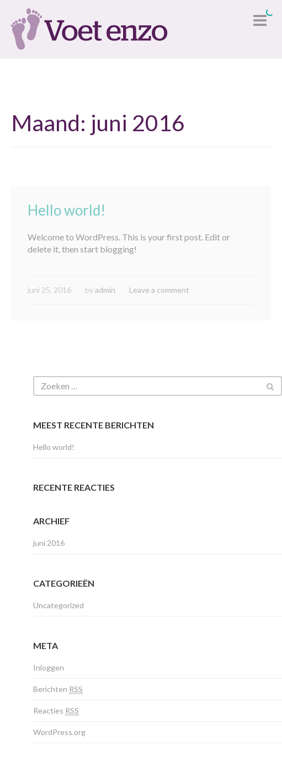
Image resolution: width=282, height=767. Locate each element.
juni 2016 (49, 543)
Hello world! (66, 210)
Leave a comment (159, 289)
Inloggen (48, 667)
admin (105, 289)
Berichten (58, 689)
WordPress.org (59, 732)
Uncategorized (58, 605)
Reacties (56, 711)
